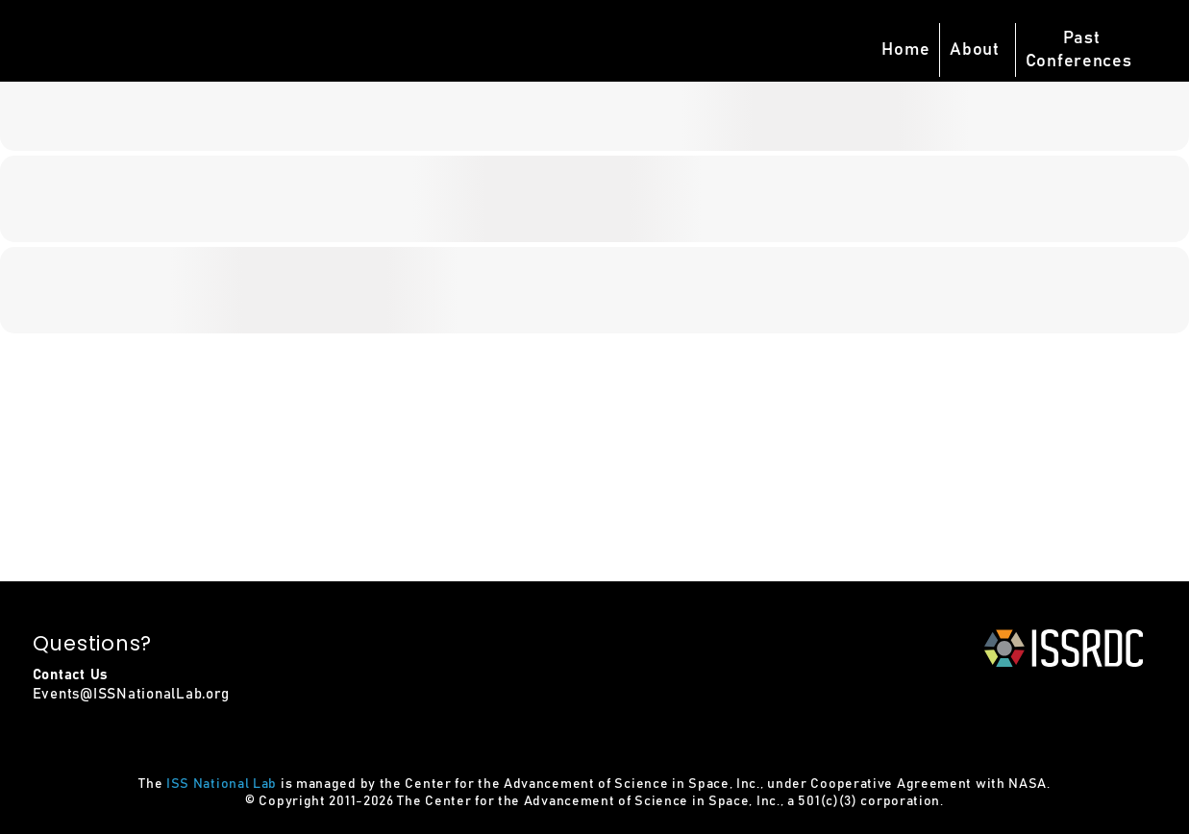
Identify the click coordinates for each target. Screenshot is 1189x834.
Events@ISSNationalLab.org (131, 694)
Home (905, 50)
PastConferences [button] (1079, 50)
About (975, 50)
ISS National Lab (221, 784)
